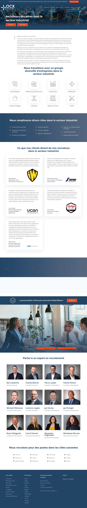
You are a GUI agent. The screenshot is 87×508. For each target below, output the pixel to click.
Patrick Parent (69, 383)
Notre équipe (53, 7)
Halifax (34, 458)
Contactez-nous (77, 7)
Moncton (51, 458)
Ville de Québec (19, 461)
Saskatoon (35, 461)
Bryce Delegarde (14, 433)
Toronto (17, 454)
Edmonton (18, 458)
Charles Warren (32, 383)
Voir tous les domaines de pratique (47, 491)
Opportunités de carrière (11, 485)
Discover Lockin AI (74, 1)
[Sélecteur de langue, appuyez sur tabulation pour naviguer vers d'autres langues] (84, 7)
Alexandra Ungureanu (49, 434)
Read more (72, 300)
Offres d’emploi (66, 7)
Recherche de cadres (59, 7)
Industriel (42, 485)
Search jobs (22, 25)
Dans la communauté (10, 492)
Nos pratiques (47, 7)
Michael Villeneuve (15, 408)
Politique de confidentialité (11, 496)
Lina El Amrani (32, 433)
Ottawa (68, 458)
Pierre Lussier (50, 383)
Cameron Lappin (33, 408)
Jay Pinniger (68, 408)
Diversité (72, 7)
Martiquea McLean (71, 433)
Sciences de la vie (44, 481)
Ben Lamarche (13, 383)
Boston (68, 461)
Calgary (68, 454)
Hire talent (10, 25)
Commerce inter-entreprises (46, 487)
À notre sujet (8, 479)
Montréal (35, 454)
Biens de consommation (45, 483)
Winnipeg (52, 461)
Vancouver (52, 454)
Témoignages (9, 490)
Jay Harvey (49, 408)
